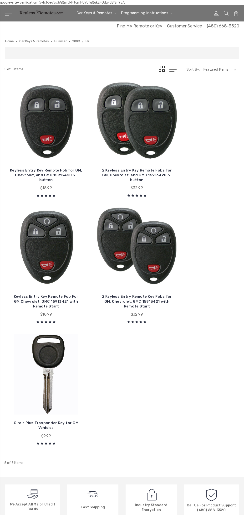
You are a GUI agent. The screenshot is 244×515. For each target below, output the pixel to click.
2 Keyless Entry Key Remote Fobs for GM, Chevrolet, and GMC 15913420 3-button (91, 155)
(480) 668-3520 (223, 26)
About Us (76, 397)
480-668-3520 (24, 401)
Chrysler (134, 404)
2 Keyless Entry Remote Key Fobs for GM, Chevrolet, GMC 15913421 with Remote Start (213, 152)
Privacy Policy (79, 440)
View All (134, 440)
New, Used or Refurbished (89, 433)
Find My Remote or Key (139, 26)
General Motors (140, 397)
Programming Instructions (146, 13)
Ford (132, 433)
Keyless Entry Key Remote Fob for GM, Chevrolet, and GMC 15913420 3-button (31, 155)
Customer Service (184, 26)
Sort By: (193, 69)
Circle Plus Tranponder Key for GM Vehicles (31, 257)
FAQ (71, 418)
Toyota (134, 411)
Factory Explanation (85, 411)
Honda (133, 426)
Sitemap (57, 507)
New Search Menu (82, 426)
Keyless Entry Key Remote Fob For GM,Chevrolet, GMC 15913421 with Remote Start (152, 152)
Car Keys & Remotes (96, 13)
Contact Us (77, 404)
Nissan (133, 418)
